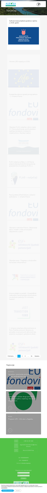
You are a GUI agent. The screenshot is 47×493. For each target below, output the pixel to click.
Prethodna (10, 356)
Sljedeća (37, 356)
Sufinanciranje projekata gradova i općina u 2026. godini (23, 22)
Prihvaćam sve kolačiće (7, 490)
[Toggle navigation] (39, 4)
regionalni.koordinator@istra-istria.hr (33, 445)
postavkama (4, 488)
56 (31, 356)
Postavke (18, 490)
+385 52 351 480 (33, 441)
